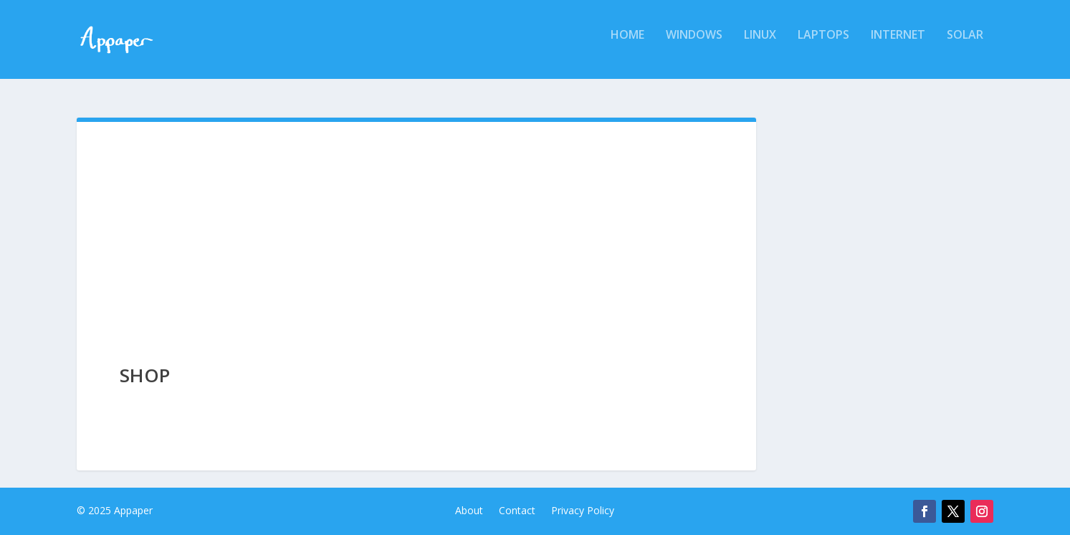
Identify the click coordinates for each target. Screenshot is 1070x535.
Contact (517, 511)
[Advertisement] (416, 229)
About (469, 511)
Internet (898, 45)
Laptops (823, 45)
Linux (760, 45)
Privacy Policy (582, 511)
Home (627, 45)
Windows (694, 45)
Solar (965, 45)
